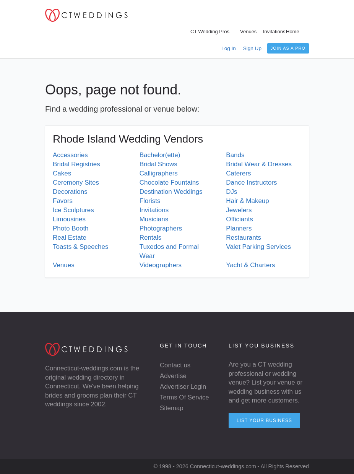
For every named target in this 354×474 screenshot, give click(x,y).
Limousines (69, 219)
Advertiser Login (183, 386)
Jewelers (239, 210)
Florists (150, 201)
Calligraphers (159, 173)
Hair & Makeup (247, 201)
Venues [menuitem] (248, 31)
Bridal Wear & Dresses (259, 164)
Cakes (62, 173)
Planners (239, 228)
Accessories (70, 155)
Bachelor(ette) (160, 155)
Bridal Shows (158, 164)
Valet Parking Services (258, 246)
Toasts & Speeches (81, 246)
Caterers (238, 173)
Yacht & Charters (250, 265)
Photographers (161, 228)
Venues (64, 265)
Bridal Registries (76, 164)
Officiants (239, 219)
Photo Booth (71, 228)
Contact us (175, 365)
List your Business (264, 420)
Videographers (161, 265)
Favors (63, 201)
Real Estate (69, 237)
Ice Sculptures (73, 210)
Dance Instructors (251, 182)
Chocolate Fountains (169, 182)
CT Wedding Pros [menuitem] (209, 31)
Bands (235, 155)
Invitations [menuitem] (274, 31)
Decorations (70, 191)
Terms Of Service (184, 397)
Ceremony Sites (76, 182)
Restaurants (243, 237)
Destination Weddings (171, 191)
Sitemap (171, 408)
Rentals (151, 237)
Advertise (173, 376)
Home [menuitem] (292, 31)
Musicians (154, 219)
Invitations (154, 210)
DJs (231, 191)
